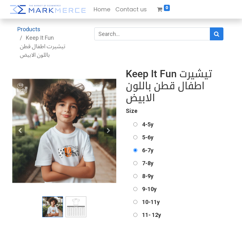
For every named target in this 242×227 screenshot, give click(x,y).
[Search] (216, 33)
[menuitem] (102, 9)
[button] (20, 131)
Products (28, 29)
